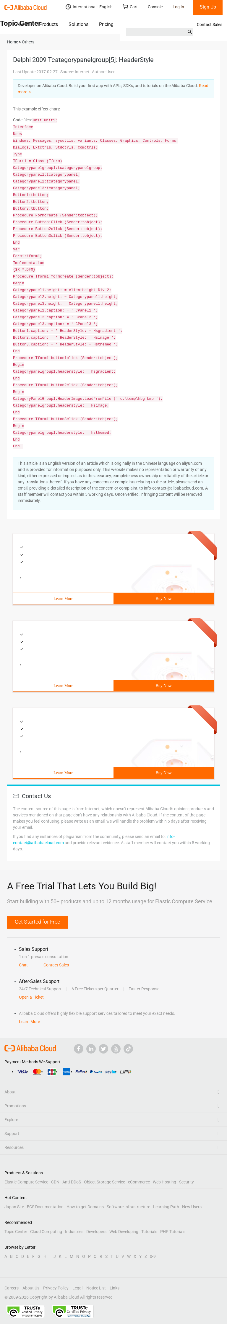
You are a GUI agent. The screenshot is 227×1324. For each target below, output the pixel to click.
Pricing (106, 24)
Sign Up (208, 7)
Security (186, 1182)
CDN (55, 1182)
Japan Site (14, 1206)
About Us (30, 1288)
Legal (77, 1288)
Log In (178, 6)
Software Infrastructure (128, 1206)
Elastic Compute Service (26, 1182)
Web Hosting (164, 1182)
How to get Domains (85, 1206)
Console (155, 6)
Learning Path (166, 1206)
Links (114, 1288)
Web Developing (123, 1231)
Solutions (78, 24)
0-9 (153, 1256)
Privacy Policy (56, 1288)
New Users (192, 1206)
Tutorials (149, 1231)
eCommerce (139, 1182)
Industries (74, 1231)
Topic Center (15, 1231)
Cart (130, 6)
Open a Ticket (31, 997)
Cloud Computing (46, 1231)
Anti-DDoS (71, 1182)
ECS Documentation (45, 1206)
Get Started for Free (37, 922)
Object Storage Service (104, 1182)
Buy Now (163, 598)
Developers (96, 1231)
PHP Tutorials (172, 1231)
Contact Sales (209, 24)
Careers (11, 1288)
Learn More (63, 598)
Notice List (96, 1288)
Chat (23, 965)
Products (48, 24)
